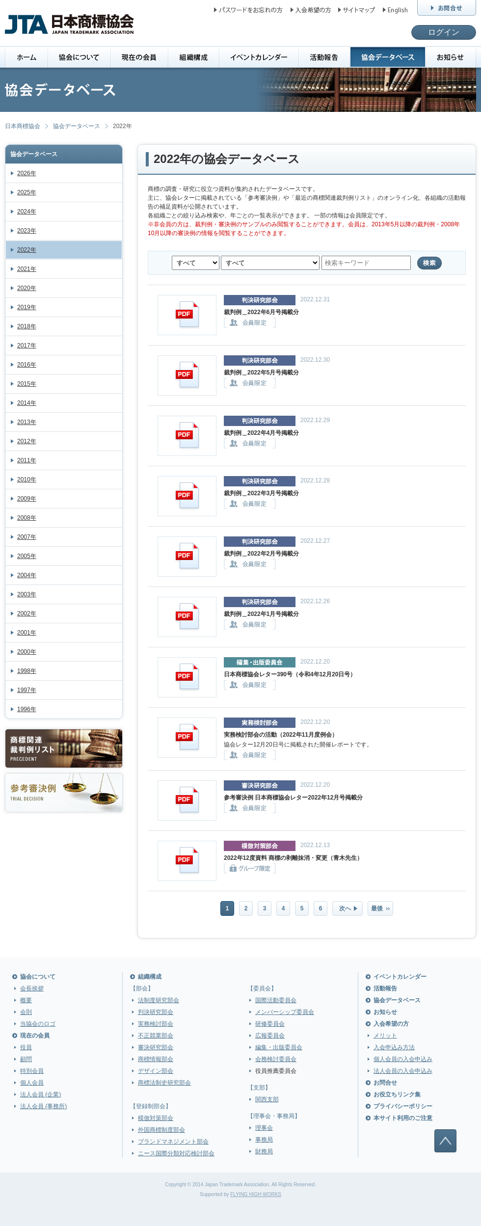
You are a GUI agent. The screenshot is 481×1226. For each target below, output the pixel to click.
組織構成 (149, 976)
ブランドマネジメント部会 (173, 1141)
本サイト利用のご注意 (403, 1118)
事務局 (264, 1139)
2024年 (26, 211)
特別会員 (32, 1070)
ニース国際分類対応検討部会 (176, 1153)
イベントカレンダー (400, 976)
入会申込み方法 (394, 1047)
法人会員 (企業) (40, 1094)
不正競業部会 (155, 1035)
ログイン (443, 32)
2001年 (26, 632)
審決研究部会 (155, 1047)
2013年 (26, 422)
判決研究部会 (155, 1012)
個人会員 (32, 1082)
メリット (385, 1035)
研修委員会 (270, 1023)
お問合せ (385, 1082)
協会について (37, 976)
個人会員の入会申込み (403, 1059)
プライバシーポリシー (403, 1106)
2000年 (26, 651)
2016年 (26, 364)
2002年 (26, 613)
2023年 (26, 230)
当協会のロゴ (37, 1023)
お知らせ (385, 1012)
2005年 (26, 556)
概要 (26, 1000)
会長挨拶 (32, 988)
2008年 (26, 517)
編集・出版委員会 (278, 1047)
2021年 (26, 269)
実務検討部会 (155, 1023)
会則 (26, 1012)
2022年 (26, 249)
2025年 (26, 192)
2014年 (26, 403)
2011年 (26, 460)
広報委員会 (270, 1035)
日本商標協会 (22, 126)
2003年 (26, 594)
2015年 (26, 383)
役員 (26, 1047)
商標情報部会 (155, 1059)
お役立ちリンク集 (397, 1094)
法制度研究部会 (158, 1000)
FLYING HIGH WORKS (255, 1194)
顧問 (26, 1059)
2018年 (26, 326)
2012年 (26, 441)
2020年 (26, 288)
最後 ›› (380, 908)
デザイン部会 (155, 1070)
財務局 (264, 1151)
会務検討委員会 (275, 1059)
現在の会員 (35, 1035)
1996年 (26, 709)
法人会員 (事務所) (43, 1106)
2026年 (26, 173)
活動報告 (385, 988)
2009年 (26, 498)
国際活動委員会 (275, 1000)
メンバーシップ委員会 (284, 1012)
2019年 (26, 307)
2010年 (26, 479)
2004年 (26, 575)
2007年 (26, 536)
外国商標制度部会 (161, 1129)
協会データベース (76, 126)
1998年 (26, 670)
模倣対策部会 (155, 1118)
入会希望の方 (391, 1023)
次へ (345, 908)
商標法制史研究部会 (164, 1082)
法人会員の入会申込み (403, 1070)
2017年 (26, 345)
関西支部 (267, 1099)
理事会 (264, 1127)
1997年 (26, 690)
